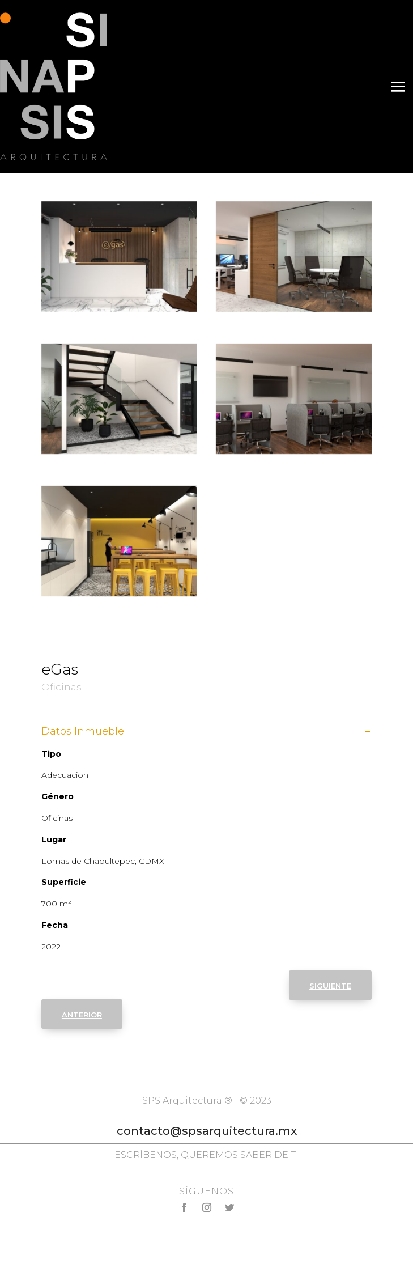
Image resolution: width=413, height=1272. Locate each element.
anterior (82, 1013)
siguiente (330, 984)
